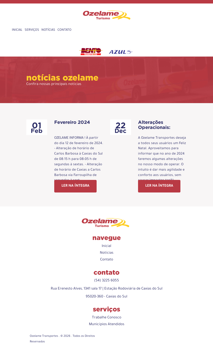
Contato (64, 30)
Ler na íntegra (75, 186)
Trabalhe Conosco (106, 318)
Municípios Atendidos (106, 325)
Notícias (48, 30)
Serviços (32, 30)
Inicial (17, 30)
